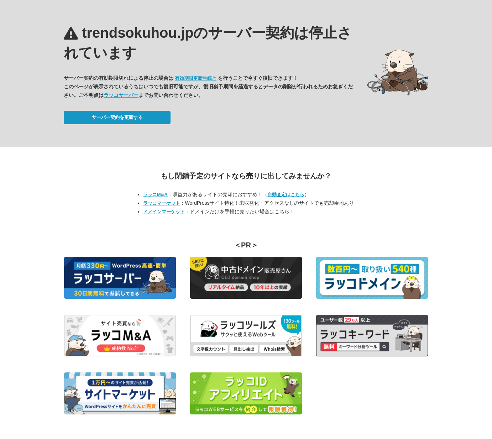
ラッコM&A (155, 194)
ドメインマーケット (164, 211)
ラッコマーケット (161, 203)
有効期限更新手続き (195, 78)
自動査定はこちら (285, 194)
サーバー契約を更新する (117, 117)
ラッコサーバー (121, 95)
